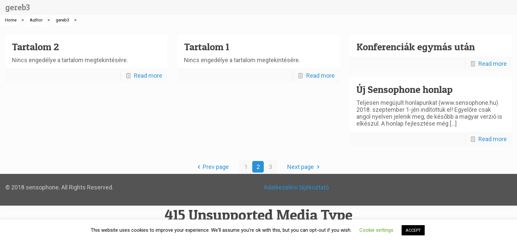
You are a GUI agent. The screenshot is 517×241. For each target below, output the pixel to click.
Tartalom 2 (35, 47)
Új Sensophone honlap (404, 89)
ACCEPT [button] (413, 230)
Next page (304, 166)
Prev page (212, 166)
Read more (148, 75)
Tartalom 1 (206, 47)
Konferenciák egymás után (415, 47)
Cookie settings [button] (376, 230)
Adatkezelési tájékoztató (296, 187)
